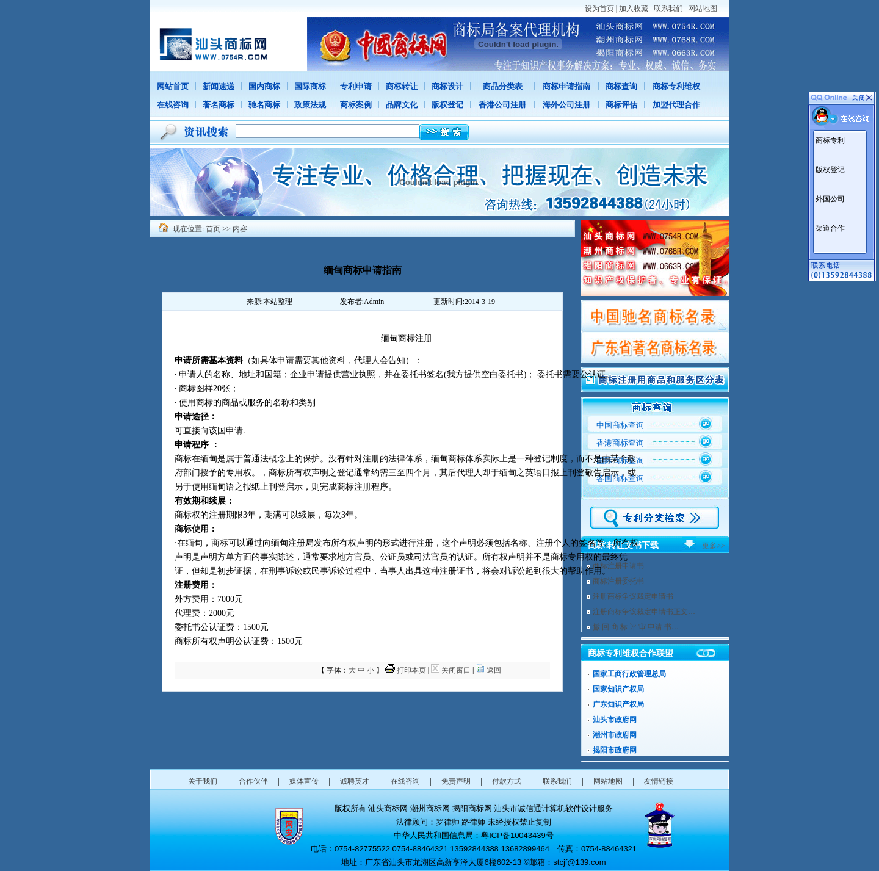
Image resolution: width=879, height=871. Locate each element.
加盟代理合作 (676, 104)
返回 (494, 670)
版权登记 (447, 104)
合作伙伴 (253, 781)
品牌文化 (402, 104)
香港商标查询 (620, 442)
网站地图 (702, 8)
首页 (213, 229)
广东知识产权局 (618, 704)
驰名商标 (264, 104)
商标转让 (402, 86)
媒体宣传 (304, 781)
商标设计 (447, 86)
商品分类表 (503, 86)
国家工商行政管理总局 (629, 674)
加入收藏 (633, 8)
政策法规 (310, 104)
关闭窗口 (456, 670)
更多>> (713, 545)
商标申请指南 (566, 86)
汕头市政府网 (615, 719)
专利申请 (356, 86)
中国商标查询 (620, 425)
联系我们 (668, 8)
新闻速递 (218, 86)
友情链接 (658, 781)
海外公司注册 (566, 104)
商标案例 (356, 104)
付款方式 (506, 781)
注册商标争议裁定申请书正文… (644, 611)
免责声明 (456, 781)
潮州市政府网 (615, 735)
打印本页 (411, 670)
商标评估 (621, 104)
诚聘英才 (354, 781)
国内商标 (264, 86)
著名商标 (218, 104)
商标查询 (621, 86)
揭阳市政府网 (615, 750)
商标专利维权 (676, 86)
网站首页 (173, 86)
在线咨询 (173, 104)
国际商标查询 (620, 460)
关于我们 (202, 781)
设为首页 (599, 8)
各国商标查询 (620, 478)
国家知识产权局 (618, 689)
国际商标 (310, 86)
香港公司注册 (502, 104)
